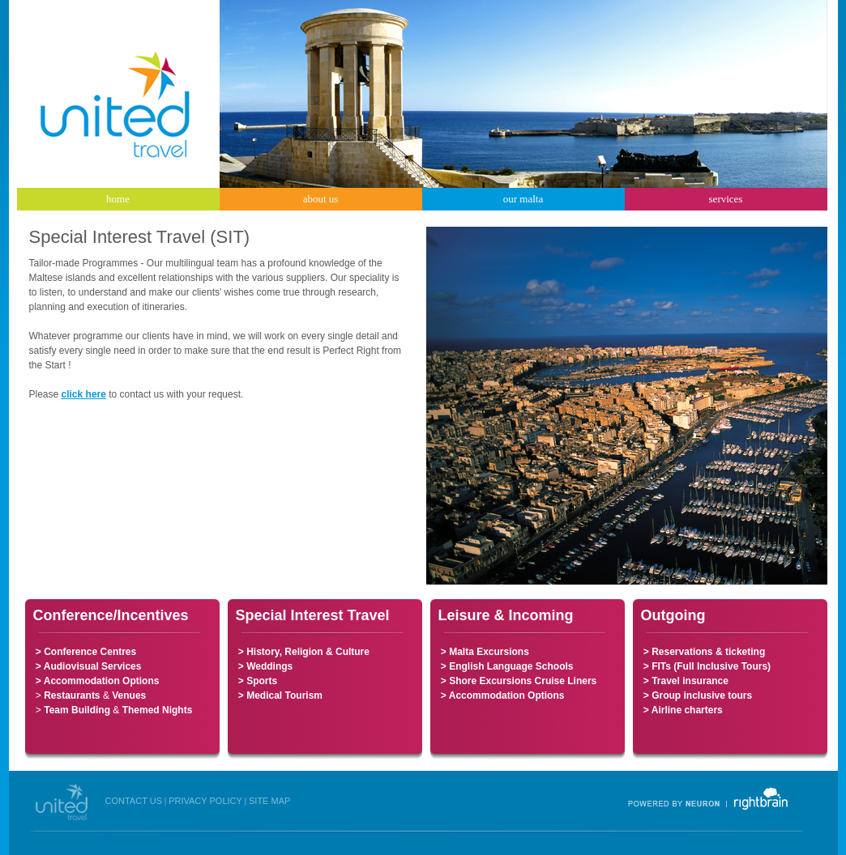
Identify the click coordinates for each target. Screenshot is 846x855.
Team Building (77, 710)
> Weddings (264, 666)
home (118, 199)
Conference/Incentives (111, 615)
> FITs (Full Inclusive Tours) (706, 666)
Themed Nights (157, 710)
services (726, 199)
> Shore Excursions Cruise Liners (517, 681)
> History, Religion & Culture (303, 651)
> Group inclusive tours (697, 695)
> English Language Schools (507, 666)
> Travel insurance (685, 681)
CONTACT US (134, 801)
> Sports (257, 681)
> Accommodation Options (96, 681)
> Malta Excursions (483, 651)
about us (321, 199)
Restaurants (72, 695)
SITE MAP (269, 801)
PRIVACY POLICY (205, 801)
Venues (129, 695)
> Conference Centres (86, 651)
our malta (523, 199)
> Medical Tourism (279, 695)
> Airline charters (683, 710)
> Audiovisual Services (89, 666)
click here (84, 394)
